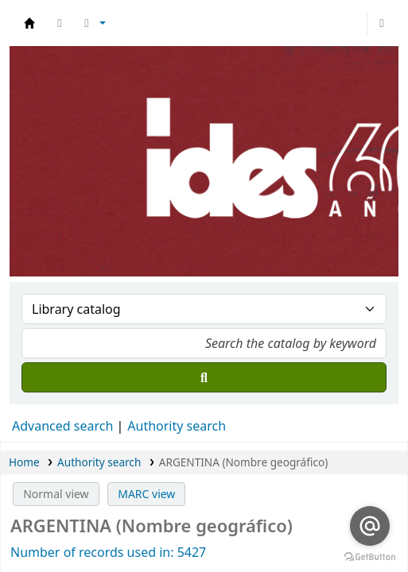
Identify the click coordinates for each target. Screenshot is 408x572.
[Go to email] (370, 526)
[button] (59, 23)
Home (24, 462)
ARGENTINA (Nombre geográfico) (243, 462)
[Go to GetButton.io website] (369, 556)
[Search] (204, 377)
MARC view (146, 493)
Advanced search (62, 426)
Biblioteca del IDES (29, 23)
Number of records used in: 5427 (108, 552)
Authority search (176, 426)
